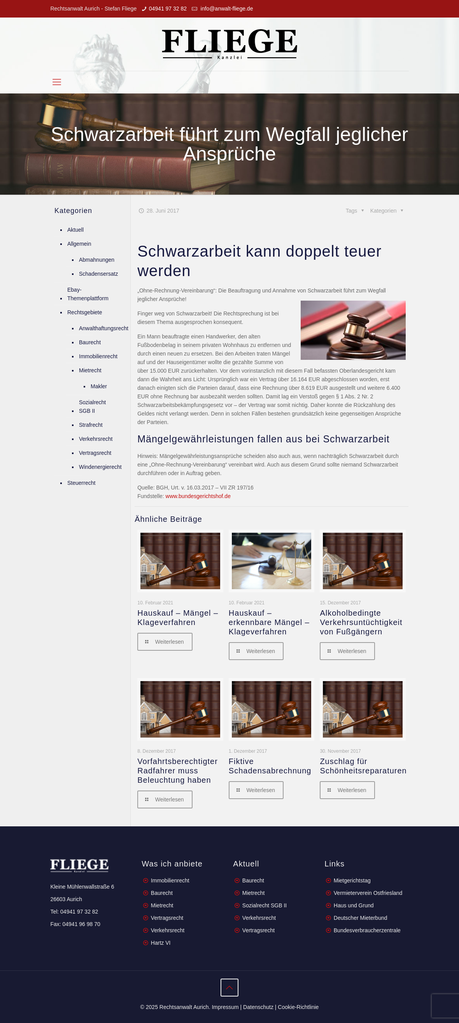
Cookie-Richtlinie (298, 1007)
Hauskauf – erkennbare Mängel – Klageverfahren (269, 622)
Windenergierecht (100, 467)
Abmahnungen (96, 260)
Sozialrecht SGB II (92, 406)
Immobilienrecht (98, 356)
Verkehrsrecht (95, 439)
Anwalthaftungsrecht (103, 328)
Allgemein (79, 244)
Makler (99, 386)
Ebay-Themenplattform (88, 294)
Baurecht (90, 342)
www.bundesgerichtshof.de (197, 496)
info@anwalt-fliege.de (226, 8)
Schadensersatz (98, 274)
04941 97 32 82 (168, 8)
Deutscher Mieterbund (360, 918)
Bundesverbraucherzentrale (367, 930)
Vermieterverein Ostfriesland (368, 893)
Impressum (225, 1007)
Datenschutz (258, 1007)
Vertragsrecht (95, 453)
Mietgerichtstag (352, 880)
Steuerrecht (81, 483)
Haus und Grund (354, 905)
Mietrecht (90, 370)
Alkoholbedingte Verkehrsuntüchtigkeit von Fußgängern (361, 622)
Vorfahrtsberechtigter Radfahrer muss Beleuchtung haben (177, 770)
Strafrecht (91, 425)
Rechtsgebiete (84, 312)
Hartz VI (161, 943)
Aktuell (75, 230)
